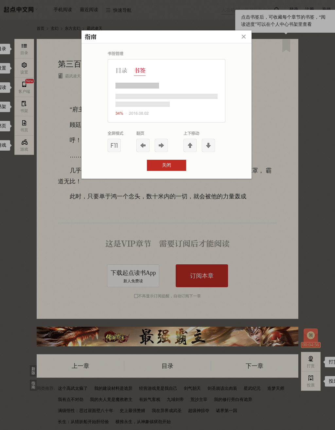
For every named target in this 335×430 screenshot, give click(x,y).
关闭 (166, 165)
